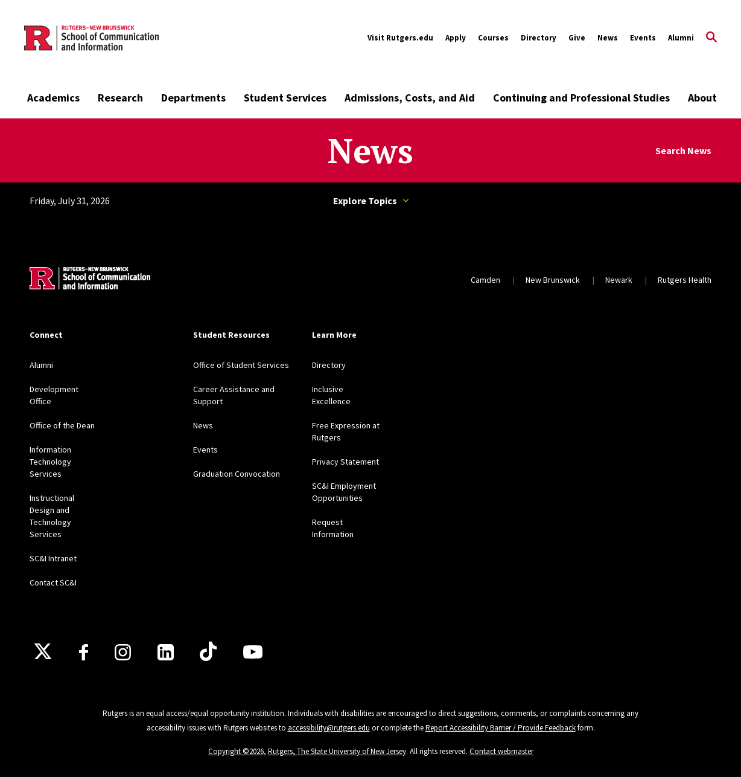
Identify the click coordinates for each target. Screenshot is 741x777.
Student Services (285, 98)
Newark (618, 279)
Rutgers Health (684, 279)
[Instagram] (123, 652)
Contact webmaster (501, 751)
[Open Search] (711, 38)
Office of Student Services (241, 364)
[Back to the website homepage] (91, 38)
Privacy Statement (345, 461)
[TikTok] (208, 652)
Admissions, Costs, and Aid (410, 98)
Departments (193, 98)
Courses (493, 38)
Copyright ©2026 (236, 751)
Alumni (681, 38)
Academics (53, 98)
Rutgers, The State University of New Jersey (337, 751)
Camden (485, 279)
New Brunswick (553, 279)
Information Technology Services (50, 461)
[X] (42, 652)
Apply (455, 38)
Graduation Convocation (236, 473)
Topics (406, 200)
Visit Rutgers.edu (400, 38)
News (607, 38)
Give (576, 38)
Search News (683, 150)
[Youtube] (252, 652)
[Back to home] (90, 279)
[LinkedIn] (165, 652)
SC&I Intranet (53, 558)
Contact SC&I (53, 582)
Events (643, 38)
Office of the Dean (62, 425)
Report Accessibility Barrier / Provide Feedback (500, 728)
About (702, 98)
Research (120, 98)
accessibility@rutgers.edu (329, 728)
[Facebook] (83, 652)
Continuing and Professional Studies (581, 98)
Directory (538, 38)
